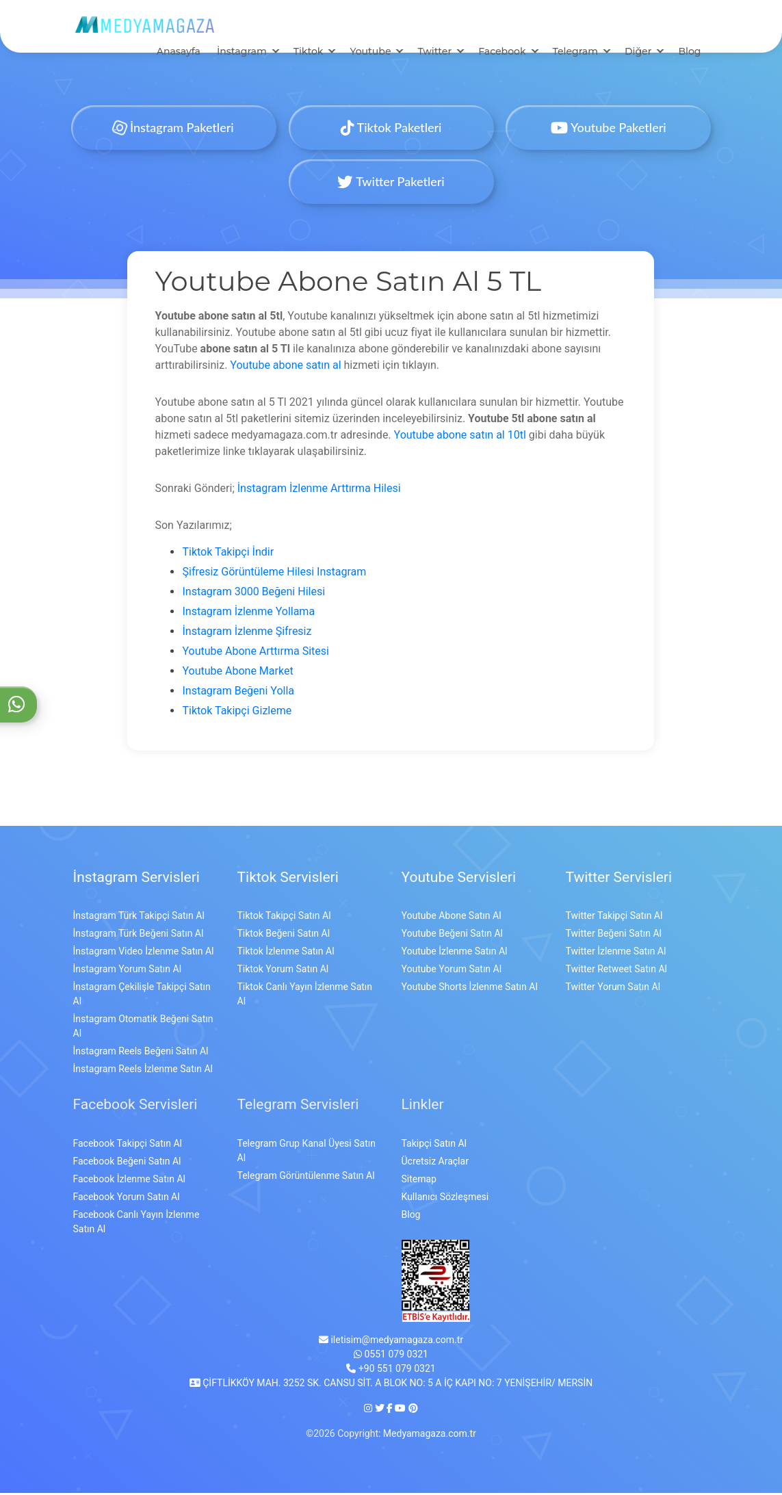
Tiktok (309, 53)
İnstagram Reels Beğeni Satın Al (141, 1053)
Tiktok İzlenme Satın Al (286, 953)
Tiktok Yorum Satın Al (283, 971)
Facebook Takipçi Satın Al (127, 1145)
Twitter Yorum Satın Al (613, 989)
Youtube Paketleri (608, 129)
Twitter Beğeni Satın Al (614, 936)
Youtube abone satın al (285, 367)
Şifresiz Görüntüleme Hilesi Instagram (274, 573)
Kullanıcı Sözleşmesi (445, 1198)
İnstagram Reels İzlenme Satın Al (143, 1071)
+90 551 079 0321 (390, 1370)
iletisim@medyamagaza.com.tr (391, 1341)
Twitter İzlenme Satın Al (616, 953)
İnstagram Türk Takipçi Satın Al (139, 918)
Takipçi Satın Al (434, 1145)
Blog (689, 53)
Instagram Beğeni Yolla (238, 692)
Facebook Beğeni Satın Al (127, 1163)
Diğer (638, 53)
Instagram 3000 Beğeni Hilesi (253, 593)
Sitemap (419, 1180)
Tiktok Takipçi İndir (228, 553)
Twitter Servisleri (619, 879)
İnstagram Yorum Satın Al (127, 971)
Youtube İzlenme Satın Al (455, 953)
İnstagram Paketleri (174, 129)
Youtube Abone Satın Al (451, 918)
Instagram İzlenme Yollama (248, 613)
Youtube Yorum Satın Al (452, 971)
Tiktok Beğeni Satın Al (283, 936)
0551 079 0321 (391, 1356)
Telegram (575, 53)
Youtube (370, 53)
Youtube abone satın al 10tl (460, 436)
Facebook (501, 53)
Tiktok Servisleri (288, 879)
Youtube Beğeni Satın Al (452, 936)
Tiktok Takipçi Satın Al (284, 918)
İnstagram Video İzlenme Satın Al (143, 953)
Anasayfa (178, 53)
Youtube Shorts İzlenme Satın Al (470, 989)
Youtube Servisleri (459, 879)
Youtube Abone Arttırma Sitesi (255, 653)
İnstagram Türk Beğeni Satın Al (138, 936)
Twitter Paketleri (390, 183)
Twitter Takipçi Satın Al (614, 918)
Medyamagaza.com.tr (429, 1435)
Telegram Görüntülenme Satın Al (306, 1177)
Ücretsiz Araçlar (435, 1163)
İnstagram (242, 53)
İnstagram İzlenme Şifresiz (246, 633)
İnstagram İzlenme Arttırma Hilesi (319, 490)
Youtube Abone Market (237, 672)
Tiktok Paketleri (391, 129)
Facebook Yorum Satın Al (126, 1198)
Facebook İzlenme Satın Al (129, 1180)
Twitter (434, 53)
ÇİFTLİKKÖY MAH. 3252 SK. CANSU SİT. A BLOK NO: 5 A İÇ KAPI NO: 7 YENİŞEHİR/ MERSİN (391, 1384)
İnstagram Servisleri (136, 879)
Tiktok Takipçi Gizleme (236, 712)
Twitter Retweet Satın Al (616, 971)
